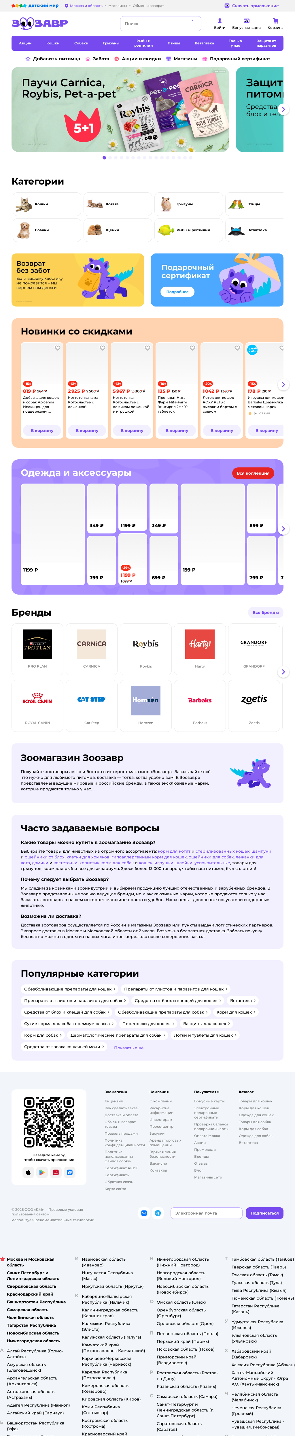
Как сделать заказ (121, 1108)
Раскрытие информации (161, 1110)
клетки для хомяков (88, 857)
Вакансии (158, 1163)
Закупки (157, 1133)
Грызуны (185, 204)
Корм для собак (253, 1129)
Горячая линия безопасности (163, 1154)
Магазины (181, 59)
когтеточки (65, 862)
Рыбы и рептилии (193, 230)
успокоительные (212, 862)
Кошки (41, 204)
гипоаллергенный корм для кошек (149, 857)
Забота (97, 59)
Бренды (201, 1156)
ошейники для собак (211, 857)
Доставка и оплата (121, 1115)
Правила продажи (121, 1133)
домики (40, 862)
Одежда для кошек (256, 1115)
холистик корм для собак (107, 862)
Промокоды (205, 1149)
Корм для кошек (254, 1108)
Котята (112, 204)
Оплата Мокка (207, 1136)
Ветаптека (257, 230)
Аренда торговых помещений (165, 1142)
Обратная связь (119, 1182)
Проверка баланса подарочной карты (211, 1126)
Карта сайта (115, 1189)
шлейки (183, 862)
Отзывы (201, 1163)
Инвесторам (161, 1119)
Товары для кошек (255, 1101)
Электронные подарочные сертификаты (206, 1112)
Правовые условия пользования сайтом (47, 1211)
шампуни (261, 851)
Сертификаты (117, 1175)
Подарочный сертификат (236, 59)
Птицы (253, 204)
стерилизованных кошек (222, 851)
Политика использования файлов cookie (119, 1156)
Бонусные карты (209, 1101)
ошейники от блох (45, 857)
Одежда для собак (256, 1136)
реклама (219, 71)
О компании (161, 1101)
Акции (200, 1142)
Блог (198, 1170)
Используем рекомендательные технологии (53, 1220)
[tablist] (147, 109)
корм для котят (174, 851)
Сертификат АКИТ (121, 1168)
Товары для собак (255, 1122)
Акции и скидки (137, 59)
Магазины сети (208, 1177)
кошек (145, 862)
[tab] (123, 109)
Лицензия (114, 1101)
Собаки (42, 230)
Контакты (158, 1170)
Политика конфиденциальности (125, 1142)
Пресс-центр (161, 1126)
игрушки (163, 862)
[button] (283, 109)
